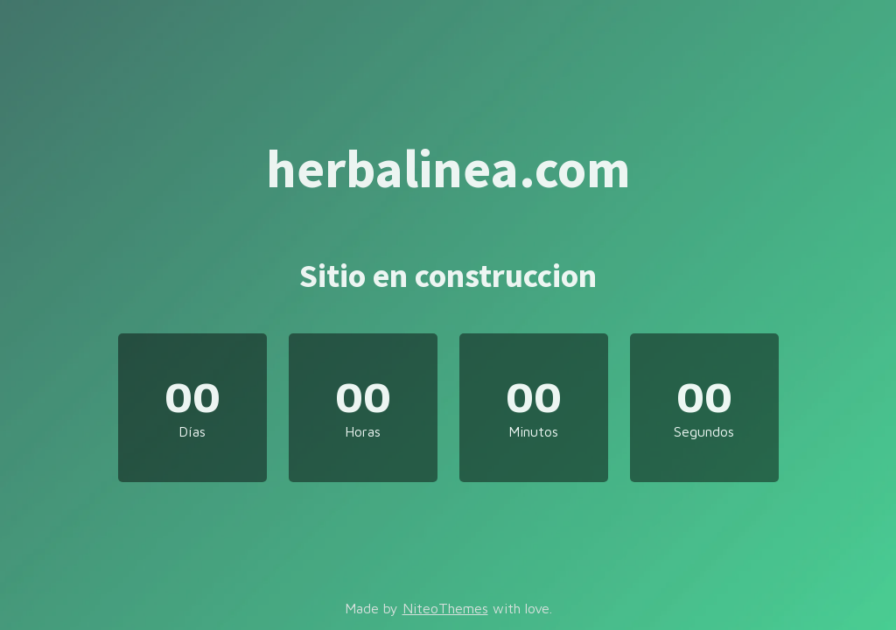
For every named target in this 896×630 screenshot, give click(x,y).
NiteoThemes (445, 608)
